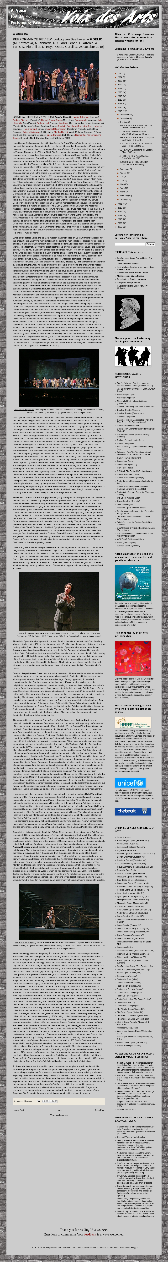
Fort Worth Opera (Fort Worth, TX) (132, 877)
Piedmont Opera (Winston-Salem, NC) (133, 954)
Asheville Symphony (126, 398)
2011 (120, 215)
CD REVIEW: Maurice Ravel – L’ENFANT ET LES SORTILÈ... (134, 132)
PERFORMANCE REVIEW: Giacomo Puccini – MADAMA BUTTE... (136, 126)
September (125, 169)
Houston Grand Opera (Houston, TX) (133, 890)
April (122, 188)
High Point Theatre (125, 468)
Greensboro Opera (125, 461)
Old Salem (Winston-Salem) (129, 498)
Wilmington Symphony (126, 542)
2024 (120, 77)
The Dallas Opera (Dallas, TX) (130, 1012)
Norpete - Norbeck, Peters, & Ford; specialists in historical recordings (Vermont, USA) (136, 1104)
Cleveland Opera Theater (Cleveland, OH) (135, 867)
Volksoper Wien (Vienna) (127, 1028)
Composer (128, 282)
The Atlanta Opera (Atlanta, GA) (131, 1009)
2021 (120, 88)
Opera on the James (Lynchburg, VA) (133, 928)
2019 (120, 96)
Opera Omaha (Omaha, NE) (129, 925)
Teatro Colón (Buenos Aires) (129, 986)
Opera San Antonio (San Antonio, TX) (133, 938)
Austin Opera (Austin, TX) (128, 844)
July (122, 177)
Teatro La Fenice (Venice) (128, 996)
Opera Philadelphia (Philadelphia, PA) (133, 932)
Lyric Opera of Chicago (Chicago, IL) (132, 896)
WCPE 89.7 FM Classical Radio (130, 539)
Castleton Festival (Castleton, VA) (131, 860)
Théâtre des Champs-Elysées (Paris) (133, 1019)
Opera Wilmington (125, 504)
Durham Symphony (125, 443)
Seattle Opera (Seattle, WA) (129, 973)
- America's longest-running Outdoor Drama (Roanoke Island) (135, 384)
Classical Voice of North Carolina (131, 1137)
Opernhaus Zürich (125, 947)
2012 (120, 212)
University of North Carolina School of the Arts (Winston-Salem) (135, 535)
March (123, 192)
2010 (120, 219)
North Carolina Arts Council (129, 474)
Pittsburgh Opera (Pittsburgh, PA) (131, 957)
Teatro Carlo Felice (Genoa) (129, 983)
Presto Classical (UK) (126, 1110)
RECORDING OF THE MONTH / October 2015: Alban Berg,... (134, 163)
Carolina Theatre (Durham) (128, 410)
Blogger (134, 1247)
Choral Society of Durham (128, 425)
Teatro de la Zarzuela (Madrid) (130, 989)
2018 (120, 100)
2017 (120, 104)
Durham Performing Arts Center (130, 440)
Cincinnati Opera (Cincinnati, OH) (131, 863)
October (123, 122)
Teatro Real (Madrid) (126, 1002)
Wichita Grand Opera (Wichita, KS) (132, 1042)
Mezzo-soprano (130, 276)
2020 (120, 92)
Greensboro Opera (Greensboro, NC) (133, 883)
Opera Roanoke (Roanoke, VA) (130, 935)
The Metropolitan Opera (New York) (132, 1015)
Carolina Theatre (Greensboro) (130, 413)
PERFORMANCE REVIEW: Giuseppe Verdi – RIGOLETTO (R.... (136, 145)
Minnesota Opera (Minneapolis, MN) (132, 903)
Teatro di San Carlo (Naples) (129, 992)
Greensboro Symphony (127, 464)
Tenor (128, 264)
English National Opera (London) (131, 873)
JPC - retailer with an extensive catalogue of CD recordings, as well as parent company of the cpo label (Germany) (136, 1085)
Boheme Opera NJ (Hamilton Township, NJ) (136, 854)
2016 (120, 107)
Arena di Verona (124, 837)
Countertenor (132, 273)
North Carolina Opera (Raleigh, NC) (132, 913)
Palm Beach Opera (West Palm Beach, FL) (135, 951)
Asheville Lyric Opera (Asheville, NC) (133, 840)
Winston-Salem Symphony (128, 546)
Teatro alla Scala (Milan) (127, 979)
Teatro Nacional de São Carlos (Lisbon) (134, 999)
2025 (120, 73)
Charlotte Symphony (126, 417)
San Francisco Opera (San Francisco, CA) (135, 966)
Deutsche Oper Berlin (126, 870)
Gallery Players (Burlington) (129, 458)
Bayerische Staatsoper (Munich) (131, 847)
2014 (120, 204)
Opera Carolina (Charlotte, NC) (130, 916)
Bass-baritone (131, 279)
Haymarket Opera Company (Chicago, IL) (135, 887)
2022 (120, 85)
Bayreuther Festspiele (126, 850)
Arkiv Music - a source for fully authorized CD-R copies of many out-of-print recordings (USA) (136, 1077)
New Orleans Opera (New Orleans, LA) (134, 910)
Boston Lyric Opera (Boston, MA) (131, 857)
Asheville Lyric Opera (126, 394)
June (122, 180)
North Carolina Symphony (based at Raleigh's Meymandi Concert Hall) (132, 488)
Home (59, 1110)
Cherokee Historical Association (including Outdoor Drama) (135, 421)
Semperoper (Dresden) (127, 976)
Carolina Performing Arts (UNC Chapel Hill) (135, 407)
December (125, 114)
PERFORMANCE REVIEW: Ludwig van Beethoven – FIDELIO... (137, 138)
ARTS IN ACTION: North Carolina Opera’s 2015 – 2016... (134, 157)
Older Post (99, 1110)
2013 (120, 208)
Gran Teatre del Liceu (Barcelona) (131, 880)
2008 (120, 227)
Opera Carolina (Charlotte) (128, 501)
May (122, 184)
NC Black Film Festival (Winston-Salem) (134, 471)
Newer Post (19, 1110)
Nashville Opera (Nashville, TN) (130, 906)
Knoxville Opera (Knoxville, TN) (130, 893)
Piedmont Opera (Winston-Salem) (131, 508)
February (124, 196)
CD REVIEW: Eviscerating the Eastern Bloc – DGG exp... (136, 151)
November (125, 118)
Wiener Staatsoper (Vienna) (129, 1045)
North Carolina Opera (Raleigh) (130, 478)
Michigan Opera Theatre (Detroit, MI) (133, 900)
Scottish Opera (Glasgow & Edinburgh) (134, 969)
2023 (120, 81)
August (123, 173)
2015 (120, 111)
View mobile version (59, 1115)
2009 (120, 223)
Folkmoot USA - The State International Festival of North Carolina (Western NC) (134, 453)
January (123, 199)
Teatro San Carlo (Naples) (128, 1006)
